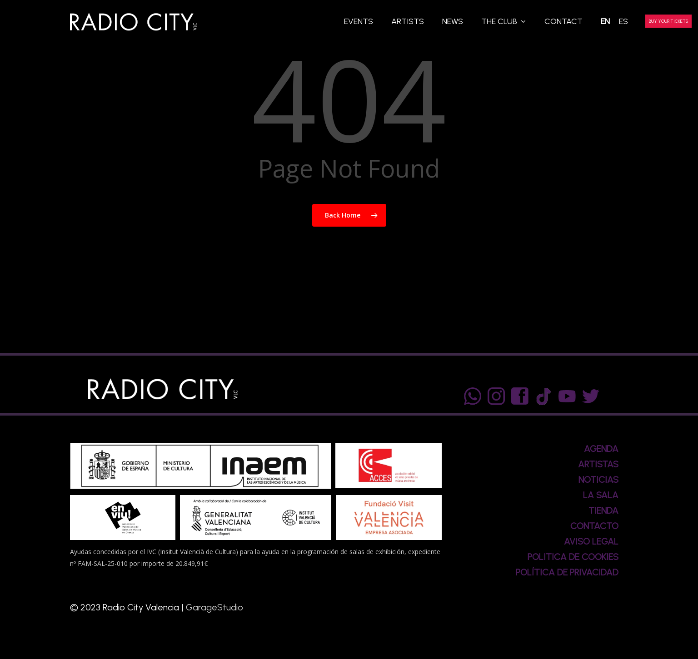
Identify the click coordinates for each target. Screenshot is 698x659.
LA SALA (600, 495)
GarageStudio (214, 607)
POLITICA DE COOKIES (573, 556)
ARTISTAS (598, 464)
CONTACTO (594, 525)
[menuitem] (605, 21)
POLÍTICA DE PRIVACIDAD (567, 572)
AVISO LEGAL (591, 541)
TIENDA (603, 510)
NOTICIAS (598, 479)
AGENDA (601, 448)
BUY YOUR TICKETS (668, 21)
